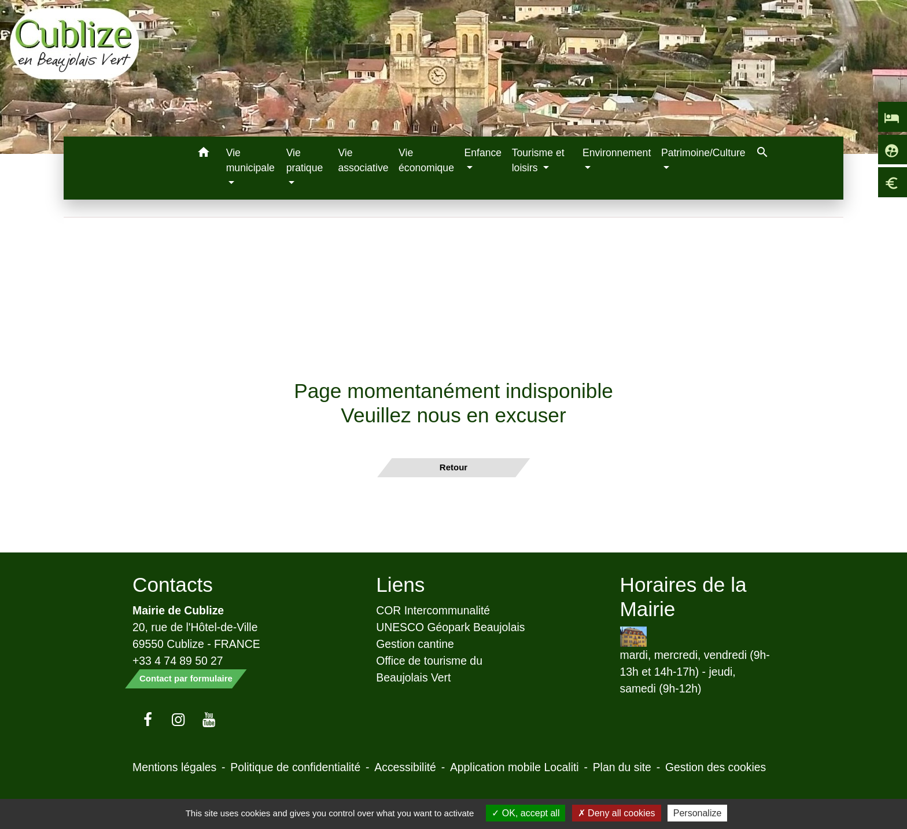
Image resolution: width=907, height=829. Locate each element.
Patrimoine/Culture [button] (703, 153)
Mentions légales (174, 767)
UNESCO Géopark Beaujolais (450, 627)
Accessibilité (405, 767)
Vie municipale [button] (250, 160)
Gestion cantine (415, 644)
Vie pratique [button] (304, 160)
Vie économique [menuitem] (426, 160)
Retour (453, 467)
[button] (204, 154)
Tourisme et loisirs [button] (538, 160)
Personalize (697, 813)
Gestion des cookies (715, 767)
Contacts (172, 584)
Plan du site (622, 767)
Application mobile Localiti (514, 767)
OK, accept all (525, 813)
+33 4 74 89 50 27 (177, 660)
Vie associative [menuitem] (363, 160)
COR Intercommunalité (433, 610)
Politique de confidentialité (295, 767)
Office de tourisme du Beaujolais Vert (429, 669)
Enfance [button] (483, 153)
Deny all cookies (616, 813)
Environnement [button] (616, 153)
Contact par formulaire (186, 678)
